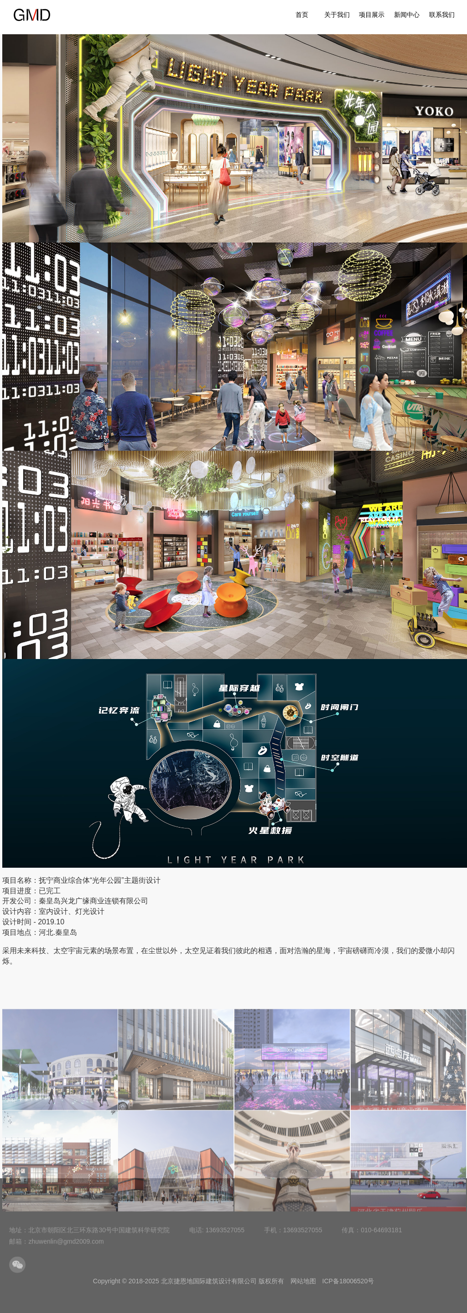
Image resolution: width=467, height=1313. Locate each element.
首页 (302, 14)
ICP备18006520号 (348, 1281)
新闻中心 (407, 14)
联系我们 (442, 14)
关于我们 (337, 14)
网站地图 (303, 1281)
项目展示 (371, 14)
